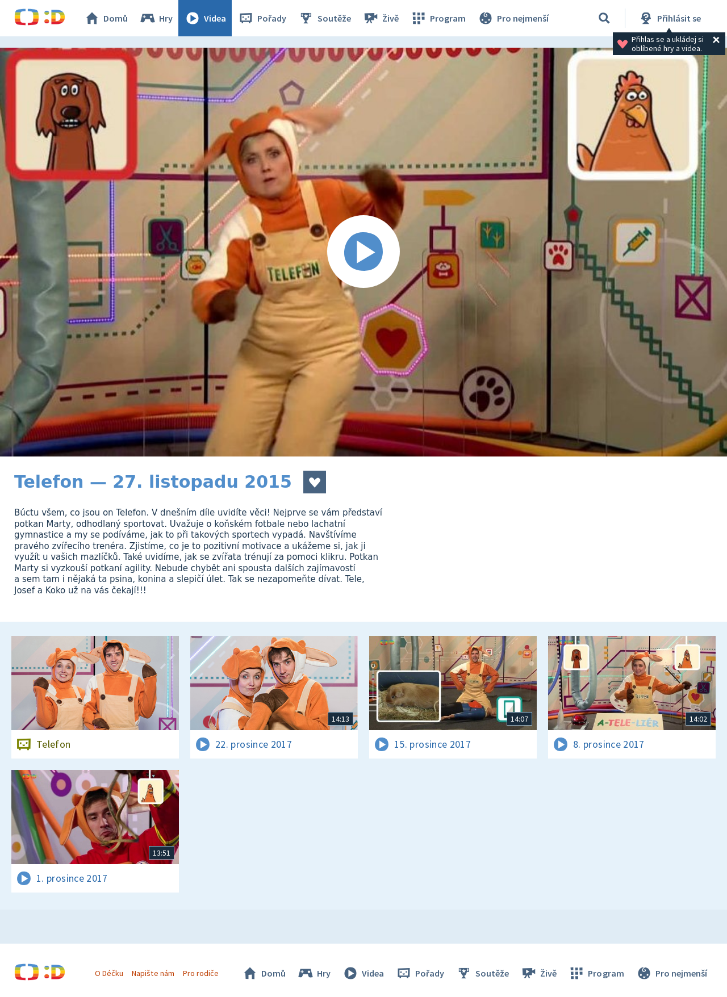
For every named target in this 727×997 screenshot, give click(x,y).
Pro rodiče (201, 973)
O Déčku (109, 973)
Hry (156, 18)
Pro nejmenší (513, 18)
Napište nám (153, 973)
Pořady (261, 18)
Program (438, 18)
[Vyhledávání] (604, 18)
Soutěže (324, 18)
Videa (205, 18)
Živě (380, 18)
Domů (105, 18)
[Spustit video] (363, 252)
